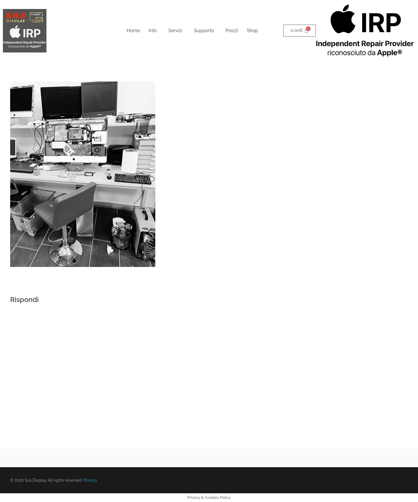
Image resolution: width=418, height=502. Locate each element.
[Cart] (299, 31)
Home (133, 30)
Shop (252, 30)
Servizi (175, 30)
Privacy (90, 480)
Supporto (204, 30)
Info (153, 30)
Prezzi (232, 30)
